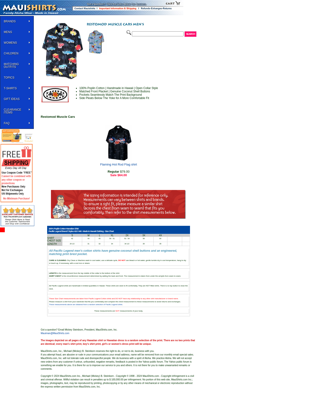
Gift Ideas (12, 99)
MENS (8, 32)
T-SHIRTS (10, 88)
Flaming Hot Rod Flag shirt (118, 164)
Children (11, 53)
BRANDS (10, 21)
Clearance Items (12, 111)
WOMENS (10, 42)
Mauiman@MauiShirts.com (55, 333)
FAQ (7, 123)
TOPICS (9, 77)
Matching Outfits (11, 65)
